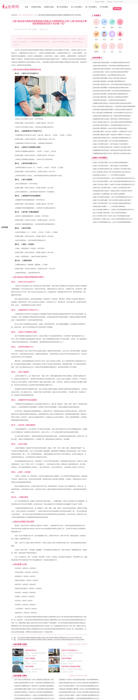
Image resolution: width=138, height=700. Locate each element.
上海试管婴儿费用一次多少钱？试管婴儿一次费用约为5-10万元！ (112, 131)
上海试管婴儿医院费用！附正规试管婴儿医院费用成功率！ (110, 94)
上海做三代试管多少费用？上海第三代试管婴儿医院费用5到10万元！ (80, 695)
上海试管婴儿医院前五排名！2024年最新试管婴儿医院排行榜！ (112, 84)
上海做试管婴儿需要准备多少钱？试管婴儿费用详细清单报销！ (112, 116)
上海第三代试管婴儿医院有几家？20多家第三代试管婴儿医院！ (112, 147)
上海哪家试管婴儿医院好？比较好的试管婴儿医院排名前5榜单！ (112, 103)
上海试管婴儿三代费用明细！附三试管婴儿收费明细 (108, 194)
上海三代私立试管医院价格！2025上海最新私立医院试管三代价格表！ (36, 679)
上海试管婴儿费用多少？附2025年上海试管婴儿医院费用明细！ (34, 692)
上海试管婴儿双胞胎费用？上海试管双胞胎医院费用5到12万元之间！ (80, 698)
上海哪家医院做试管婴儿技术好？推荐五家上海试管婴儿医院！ (112, 153)
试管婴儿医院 (27, 15)
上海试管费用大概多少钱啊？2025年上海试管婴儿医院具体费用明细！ (36, 689)
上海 (34, 15)
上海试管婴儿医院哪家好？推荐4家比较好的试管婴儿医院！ (111, 87)
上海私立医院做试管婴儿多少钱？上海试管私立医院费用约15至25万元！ (36, 683)
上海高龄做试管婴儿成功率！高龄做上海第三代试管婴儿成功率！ (112, 191)
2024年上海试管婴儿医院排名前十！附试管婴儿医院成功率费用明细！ (114, 106)
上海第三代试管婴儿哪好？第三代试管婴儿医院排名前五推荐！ (112, 200)
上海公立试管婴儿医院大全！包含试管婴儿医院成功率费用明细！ (112, 122)
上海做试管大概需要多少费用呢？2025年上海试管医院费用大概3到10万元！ (82, 689)
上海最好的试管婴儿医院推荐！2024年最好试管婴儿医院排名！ (112, 69)
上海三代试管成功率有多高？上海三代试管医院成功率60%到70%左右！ (115, 178)
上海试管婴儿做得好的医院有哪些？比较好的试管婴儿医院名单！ (112, 109)
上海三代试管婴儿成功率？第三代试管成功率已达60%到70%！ (112, 172)
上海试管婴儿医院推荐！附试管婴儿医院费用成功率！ (109, 81)
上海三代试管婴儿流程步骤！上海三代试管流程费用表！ (110, 213)
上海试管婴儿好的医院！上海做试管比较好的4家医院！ (109, 100)
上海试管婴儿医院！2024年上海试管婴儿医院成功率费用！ (110, 72)
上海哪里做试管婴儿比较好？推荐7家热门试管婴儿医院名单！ (111, 119)
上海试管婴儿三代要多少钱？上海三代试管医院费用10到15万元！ (113, 219)
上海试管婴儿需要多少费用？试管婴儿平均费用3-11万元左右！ (112, 134)
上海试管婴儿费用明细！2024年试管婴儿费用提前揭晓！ (110, 128)
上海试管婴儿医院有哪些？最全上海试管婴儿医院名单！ (110, 78)
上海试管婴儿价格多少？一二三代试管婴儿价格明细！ (109, 175)
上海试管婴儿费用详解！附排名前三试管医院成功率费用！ (110, 97)
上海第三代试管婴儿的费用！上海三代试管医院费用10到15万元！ (113, 197)
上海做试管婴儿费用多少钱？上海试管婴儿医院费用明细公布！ (112, 138)
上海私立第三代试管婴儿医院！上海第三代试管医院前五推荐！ (112, 187)
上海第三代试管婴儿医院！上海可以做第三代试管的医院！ (110, 144)
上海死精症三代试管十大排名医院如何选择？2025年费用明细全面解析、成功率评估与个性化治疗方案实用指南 (93, 679)
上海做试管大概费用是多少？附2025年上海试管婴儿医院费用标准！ (35, 686)
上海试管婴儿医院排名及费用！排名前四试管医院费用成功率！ (112, 91)
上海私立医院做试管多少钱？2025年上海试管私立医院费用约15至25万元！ (82, 683)
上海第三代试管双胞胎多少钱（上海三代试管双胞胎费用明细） (112, 222)
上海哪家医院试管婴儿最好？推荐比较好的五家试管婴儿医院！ (112, 150)
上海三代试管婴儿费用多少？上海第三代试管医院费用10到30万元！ (35, 695)
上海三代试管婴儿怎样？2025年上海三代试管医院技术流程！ (111, 216)
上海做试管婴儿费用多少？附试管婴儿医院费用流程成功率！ (111, 65)
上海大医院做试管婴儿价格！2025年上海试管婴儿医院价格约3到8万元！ (81, 692)
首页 (19, 15)
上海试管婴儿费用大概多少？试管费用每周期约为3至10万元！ (111, 125)
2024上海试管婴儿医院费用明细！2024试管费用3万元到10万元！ (113, 112)
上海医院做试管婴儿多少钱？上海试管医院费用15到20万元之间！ (34, 698)
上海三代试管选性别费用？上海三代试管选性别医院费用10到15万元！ (80, 686)
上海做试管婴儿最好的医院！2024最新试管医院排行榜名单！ (111, 62)
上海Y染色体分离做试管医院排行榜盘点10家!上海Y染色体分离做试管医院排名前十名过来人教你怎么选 (49, 637)
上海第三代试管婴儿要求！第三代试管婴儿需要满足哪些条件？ (112, 203)
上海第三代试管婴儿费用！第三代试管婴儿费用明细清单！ (110, 141)
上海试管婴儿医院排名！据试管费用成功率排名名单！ (109, 75)
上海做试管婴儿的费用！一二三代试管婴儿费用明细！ (109, 206)
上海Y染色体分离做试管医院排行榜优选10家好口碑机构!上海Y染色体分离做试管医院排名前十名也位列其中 (51, 639)
